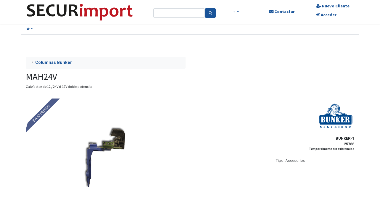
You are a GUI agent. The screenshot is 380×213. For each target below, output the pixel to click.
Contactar (282, 11)
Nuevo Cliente (333, 6)
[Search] (210, 13)
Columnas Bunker (53, 62)
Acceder (326, 14)
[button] (29, 29)
